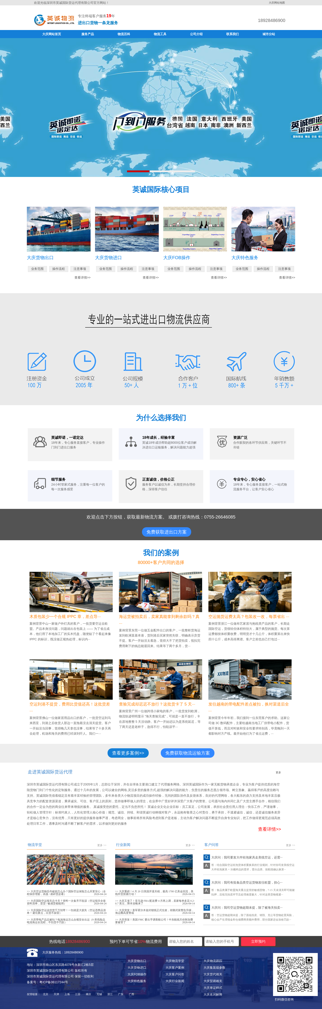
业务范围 (37, 269)
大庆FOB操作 (136, 974)
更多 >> (101, 845)
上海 (67, 994)
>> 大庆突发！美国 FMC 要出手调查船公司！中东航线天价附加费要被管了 (154, 921)
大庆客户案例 (174, 967)
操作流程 (58, 269)
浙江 (110, 994)
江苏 (77, 994)
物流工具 (160, 34)
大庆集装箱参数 (214, 967)
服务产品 (87, 34)
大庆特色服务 (136, 981)
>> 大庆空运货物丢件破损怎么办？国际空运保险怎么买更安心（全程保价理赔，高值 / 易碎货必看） (66, 893)
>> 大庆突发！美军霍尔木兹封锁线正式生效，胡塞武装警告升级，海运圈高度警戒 (154, 911)
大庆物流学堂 (174, 961)
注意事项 (80, 269)
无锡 (99, 994)
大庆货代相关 (212, 974)
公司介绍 (196, 34)
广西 (131, 994)
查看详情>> (82, 277)
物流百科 (124, 34)
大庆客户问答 (174, 974)
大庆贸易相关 (212, 981)
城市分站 (269, 34)
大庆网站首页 (51, 34)
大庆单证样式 (212, 988)
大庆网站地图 (277, 2)
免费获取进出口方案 (166, 531)
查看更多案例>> (128, 753)
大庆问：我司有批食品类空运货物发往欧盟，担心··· (247, 882)
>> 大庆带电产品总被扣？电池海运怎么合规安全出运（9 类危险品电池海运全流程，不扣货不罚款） (66, 921)
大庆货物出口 (136, 961)
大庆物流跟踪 (212, 961)
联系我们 (232, 34)
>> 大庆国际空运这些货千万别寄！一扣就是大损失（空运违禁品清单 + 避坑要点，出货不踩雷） (66, 911)
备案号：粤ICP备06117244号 (47, 982)
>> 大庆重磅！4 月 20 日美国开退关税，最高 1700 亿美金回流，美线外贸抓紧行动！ (154, 893)
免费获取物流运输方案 (187, 753)
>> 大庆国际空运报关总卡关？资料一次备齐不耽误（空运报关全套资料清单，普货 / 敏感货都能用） (66, 902)
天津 (56, 994)
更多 (278, 772)
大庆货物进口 (136, 967)
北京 (45, 994)
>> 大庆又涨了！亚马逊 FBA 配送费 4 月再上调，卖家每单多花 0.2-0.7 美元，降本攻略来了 (155, 902)
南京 (88, 994)
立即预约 (258, 941)
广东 (120, 994)
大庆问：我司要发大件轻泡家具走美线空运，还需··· (247, 857)
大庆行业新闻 (174, 981)
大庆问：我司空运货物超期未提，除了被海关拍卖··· (247, 907)
